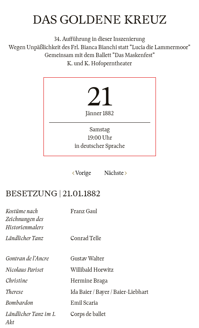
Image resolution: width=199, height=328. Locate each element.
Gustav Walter (87, 259)
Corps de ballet (88, 314)
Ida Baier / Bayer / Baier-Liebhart (109, 292)
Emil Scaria (84, 303)
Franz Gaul (83, 211)
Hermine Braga (89, 281)
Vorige (81, 173)
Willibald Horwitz (92, 270)
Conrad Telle (85, 238)
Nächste (115, 173)
